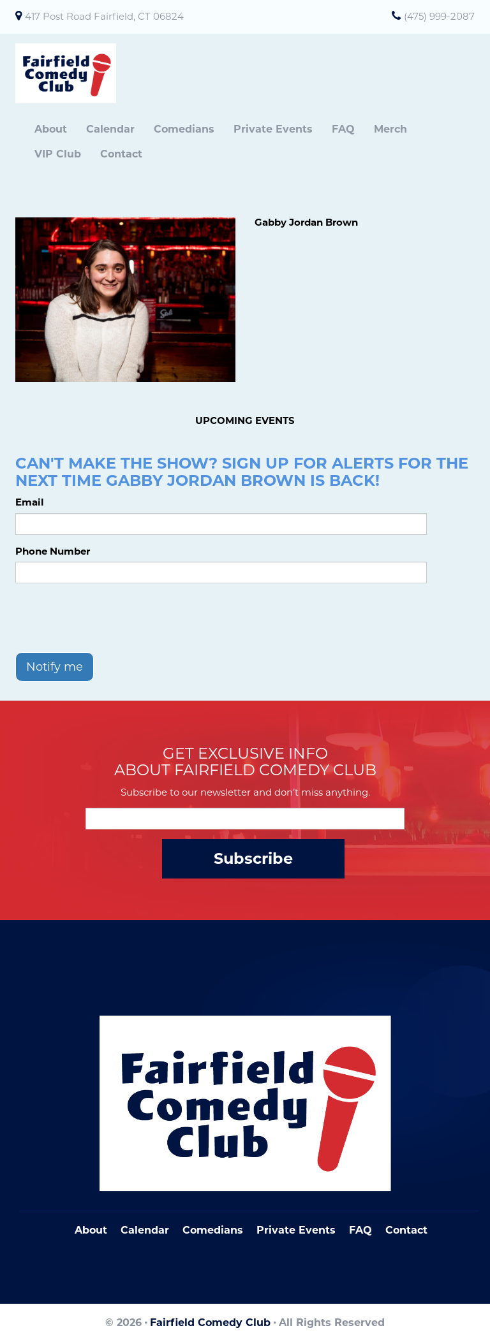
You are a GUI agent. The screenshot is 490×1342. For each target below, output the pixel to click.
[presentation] (112, 618)
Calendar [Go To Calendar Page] (145, 1230)
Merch (390, 129)
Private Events (273, 129)
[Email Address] (245, 818)
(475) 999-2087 (439, 16)
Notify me (54, 667)
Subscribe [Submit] (253, 858)
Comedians (184, 129)
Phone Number (52, 551)
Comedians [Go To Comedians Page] (212, 1230)
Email (29, 502)
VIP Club (57, 154)
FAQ (343, 129)
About (50, 129)
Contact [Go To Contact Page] (406, 1230)
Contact (121, 154)
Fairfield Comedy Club (210, 1322)
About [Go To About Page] (91, 1230)
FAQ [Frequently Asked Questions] (360, 1230)
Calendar (110, 129)
